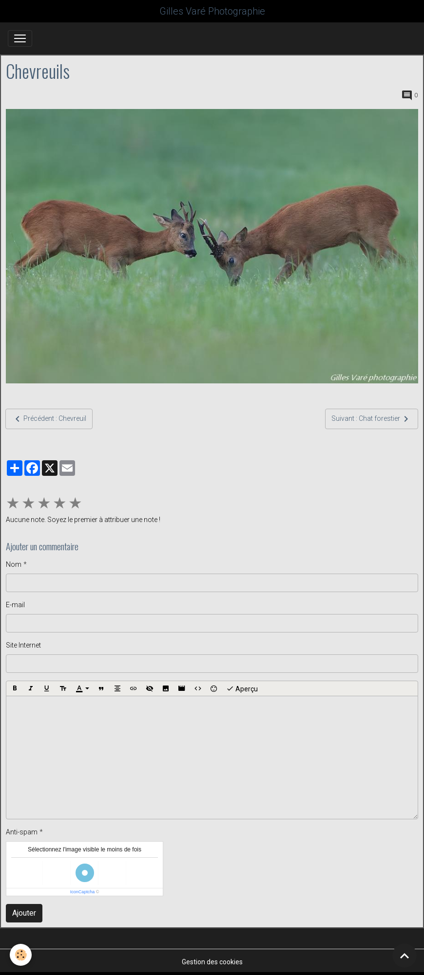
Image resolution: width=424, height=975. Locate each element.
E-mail (15, 605)
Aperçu (242, 688)
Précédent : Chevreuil (49, 419)
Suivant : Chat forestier (371, 419)
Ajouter (24, 913)
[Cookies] (21, 955)
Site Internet (23, 645)
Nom (13, 564)
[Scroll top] (404, 955)
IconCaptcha (82, 891)
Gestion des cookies (212, 962)
